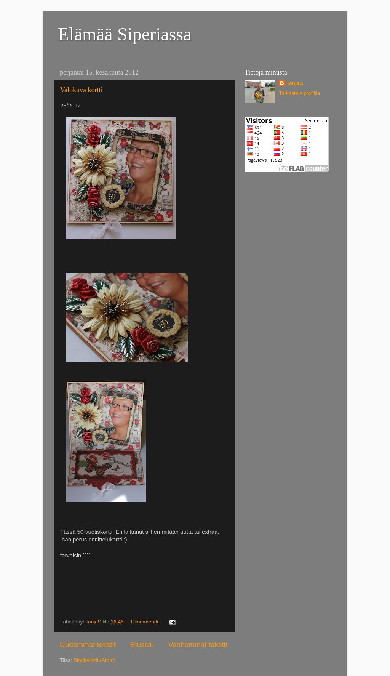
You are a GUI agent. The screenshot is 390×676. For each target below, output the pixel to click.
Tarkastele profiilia (299, 93)
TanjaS (294, 83)
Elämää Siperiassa (125, 34)
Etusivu (142, 645)
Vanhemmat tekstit (197, 645)
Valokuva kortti (81, 90)
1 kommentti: (145, 622)
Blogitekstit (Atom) (94, 660)
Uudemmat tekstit (88, 645)
